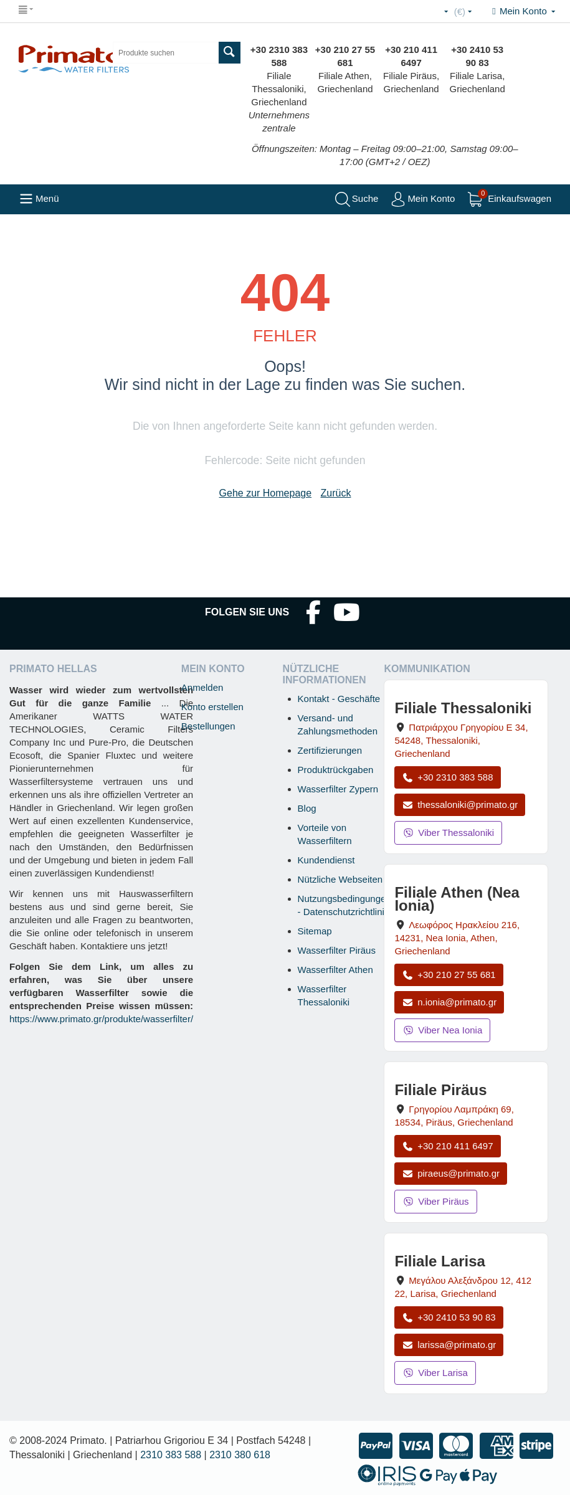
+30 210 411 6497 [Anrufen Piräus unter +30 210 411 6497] (447, 1146)
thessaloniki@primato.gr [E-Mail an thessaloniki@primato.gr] (460, 804)
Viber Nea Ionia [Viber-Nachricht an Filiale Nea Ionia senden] (442, 1030)
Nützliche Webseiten (340, 879)
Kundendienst (326, 860)
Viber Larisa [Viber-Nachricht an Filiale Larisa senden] (435, 1372)
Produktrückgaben (336, 769)
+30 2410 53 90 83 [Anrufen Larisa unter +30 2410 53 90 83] (448, 1317)
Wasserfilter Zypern (338, 789)
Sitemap (315, 931)
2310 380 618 (239, 1455)
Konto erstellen (212, 706)
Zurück (336, 493)
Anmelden (202, 687)
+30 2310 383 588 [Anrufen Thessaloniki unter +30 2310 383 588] (447, 777)
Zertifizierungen (330, 750)
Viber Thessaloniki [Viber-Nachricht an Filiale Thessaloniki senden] (448, 832)
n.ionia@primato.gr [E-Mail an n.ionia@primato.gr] (449, 1002)
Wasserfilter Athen (335, 969)
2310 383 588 (170, 1455)
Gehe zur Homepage (265, 493)
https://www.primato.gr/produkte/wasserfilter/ (101, 1018)
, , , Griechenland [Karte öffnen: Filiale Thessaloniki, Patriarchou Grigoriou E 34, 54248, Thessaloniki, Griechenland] (461, 740)
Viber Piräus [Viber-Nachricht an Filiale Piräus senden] (435, 1201)
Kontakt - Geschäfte (339, 698)
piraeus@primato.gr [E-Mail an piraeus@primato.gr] (451, 1173)
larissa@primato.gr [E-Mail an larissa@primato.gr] (449, 1344)
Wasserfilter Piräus (337, 950)
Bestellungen (208, 726)
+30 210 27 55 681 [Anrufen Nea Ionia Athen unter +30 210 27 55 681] (448, 974)
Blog (307, 808)
